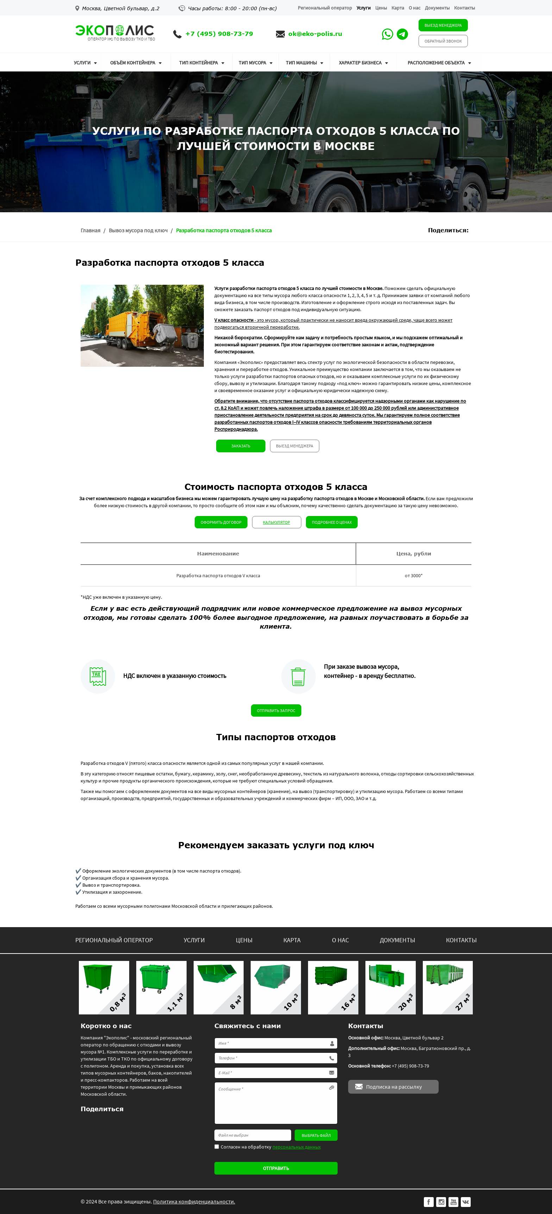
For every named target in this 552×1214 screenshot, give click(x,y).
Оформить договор (221, 522)
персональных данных (296, 1147)
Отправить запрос (276, 710)
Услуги (364, 8)
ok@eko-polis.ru (315, 33)
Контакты (464, 8)
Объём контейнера (132, 62)
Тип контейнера (198, 62)
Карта (397, 8)
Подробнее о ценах (332, 522)
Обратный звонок (443, 41)
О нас (414, 8)
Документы (437, 8)
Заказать (240, 445)
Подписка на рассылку (394, 1086)
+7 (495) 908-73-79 (219, 33)
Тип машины (301, 62)
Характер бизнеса (360, 62)
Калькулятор (276, 522)
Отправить (276, 1168)
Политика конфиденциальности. (194, 1201)
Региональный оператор (325, 8)
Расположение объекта (436, 62)
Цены (381, 8)
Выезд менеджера (443, 25)
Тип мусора (252, 62)
